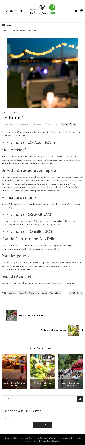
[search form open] (76, 11)
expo (45, 293)
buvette (13, 293)
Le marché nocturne (9, 112)
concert (23, 293)
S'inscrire (42, 424)
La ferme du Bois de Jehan (29, 438)
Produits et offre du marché (42, 384)
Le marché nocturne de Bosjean (14, 384)
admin (4, 124)
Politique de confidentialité (49, 441)
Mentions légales (64, 438)
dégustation (34, 293)
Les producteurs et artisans (70, 384)
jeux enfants (55, 293)
